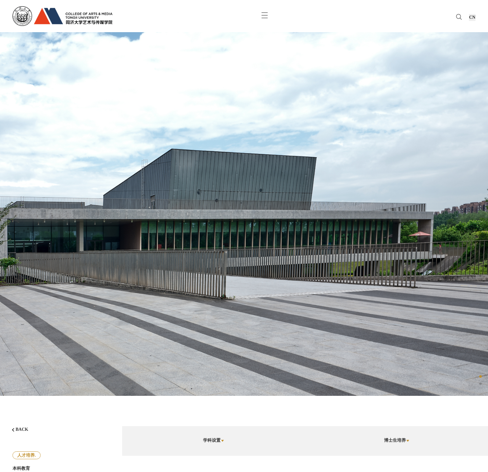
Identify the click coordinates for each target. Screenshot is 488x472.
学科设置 (213, 440)
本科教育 (21, 468)
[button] (480, 376)
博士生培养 (396, 440)
